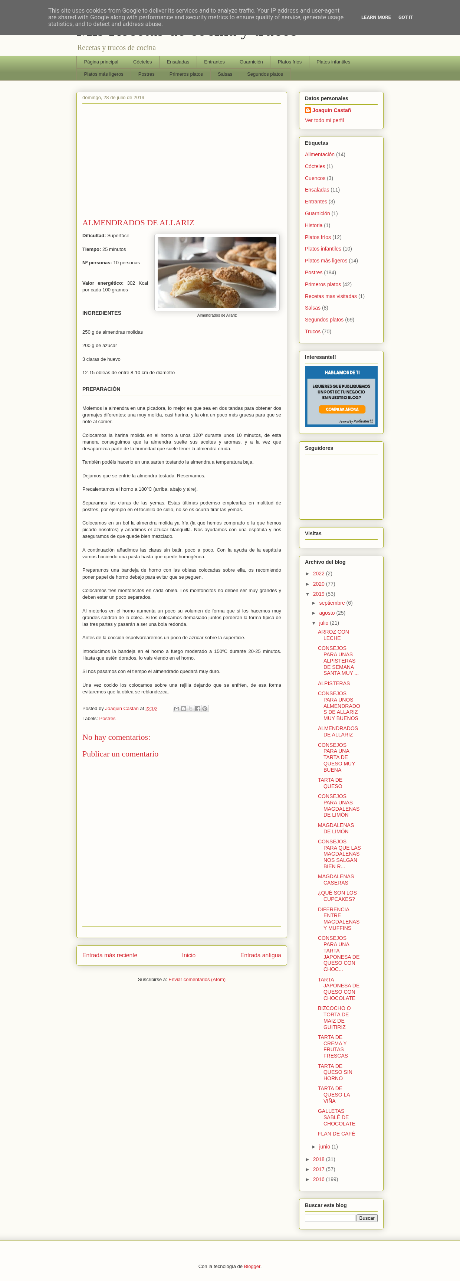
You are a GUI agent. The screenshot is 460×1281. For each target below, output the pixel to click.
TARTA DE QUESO (330, 783)
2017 (319, 1169)
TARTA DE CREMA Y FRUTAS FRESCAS (333, 1046)
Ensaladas (178, 62)
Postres (146, 74)
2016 (319, 1179)
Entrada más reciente (109, 955)
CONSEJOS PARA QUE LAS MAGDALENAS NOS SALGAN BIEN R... (339, 854)
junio (325, 1147)
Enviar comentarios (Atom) (197, 979)
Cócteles (142, 62)
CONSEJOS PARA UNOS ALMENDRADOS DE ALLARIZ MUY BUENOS (339, 705)
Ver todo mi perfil (324, 120)
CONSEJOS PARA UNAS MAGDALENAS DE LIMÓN (338, 805)
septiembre (332, 603)
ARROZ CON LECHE (333, 635)
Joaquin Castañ (331, 110)
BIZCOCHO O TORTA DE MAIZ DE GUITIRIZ (334, 1017)
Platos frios (290, 62)
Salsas (225, 74)
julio (324, 623)
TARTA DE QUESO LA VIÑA (334, 1094)
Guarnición (251, 62)
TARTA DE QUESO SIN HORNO (335, 1072)
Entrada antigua (260, 955)
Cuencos (315, 178)
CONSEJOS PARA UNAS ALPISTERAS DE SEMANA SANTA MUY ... (338, 660)
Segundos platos (265, 74)
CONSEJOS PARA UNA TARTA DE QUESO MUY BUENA (336, 757)
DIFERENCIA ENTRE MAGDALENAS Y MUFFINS (338, 918)
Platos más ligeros (104, 74)
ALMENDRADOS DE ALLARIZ (338, 731)
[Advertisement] (181, 162)
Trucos (313, 331)
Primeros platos (186, 74)
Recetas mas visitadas (331, 296)
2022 (319, 573)
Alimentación (320, 154)
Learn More (376, 17)
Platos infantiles (333, 62)
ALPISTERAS (334, 683)
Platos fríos (318, 237)
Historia (313, 225)
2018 (319, 1159)
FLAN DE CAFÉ (336, 1134)
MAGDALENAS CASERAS (336, 879)
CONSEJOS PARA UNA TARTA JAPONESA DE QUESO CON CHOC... (338, 953)
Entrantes (214, 62)
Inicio (189, 955)
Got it (405, 17)
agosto (327, 613)
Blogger (252, 1266)
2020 (319, 584)
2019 (319, 594)
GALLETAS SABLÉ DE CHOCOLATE (336, 1117)
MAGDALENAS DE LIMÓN (336, 828)
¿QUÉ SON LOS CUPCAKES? (337, 896)
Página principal (101, 62)
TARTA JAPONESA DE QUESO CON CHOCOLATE (338, 989)
